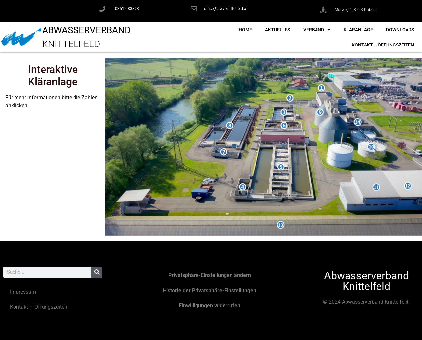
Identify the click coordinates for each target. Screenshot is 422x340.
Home (245, 29)
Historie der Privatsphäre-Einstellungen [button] (209, 290)
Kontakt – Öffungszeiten (383, 44)
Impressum (23, 292)
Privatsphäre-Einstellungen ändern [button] (209, 275)
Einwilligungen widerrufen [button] (209, 305)
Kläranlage (358, 29)
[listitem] (321, 88)
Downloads (400, 29)
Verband (316, 29)
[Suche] (96, 272)
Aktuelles (277, 29)
